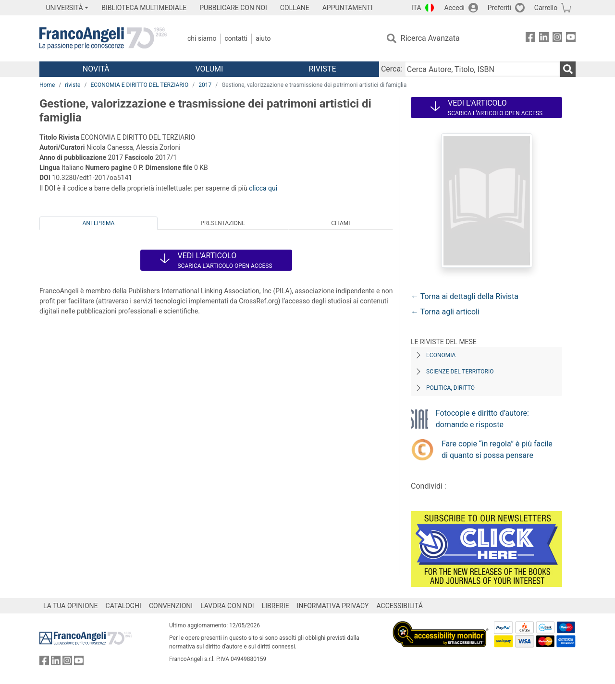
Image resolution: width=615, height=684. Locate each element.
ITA (416, 8)
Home (47, 85)
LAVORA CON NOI (227, 606)
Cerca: (392, 68)
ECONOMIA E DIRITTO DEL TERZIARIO (139, 85)
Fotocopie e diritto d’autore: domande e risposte (482, 418)
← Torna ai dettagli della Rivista (464, 296)
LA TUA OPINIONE (70, 606)
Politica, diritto (450, 387)
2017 (204, 85)
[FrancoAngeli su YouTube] (571, 38)
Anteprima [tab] (99, 223)
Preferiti (499, 8)
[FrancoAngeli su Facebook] (530, 38)
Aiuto (263, 38)
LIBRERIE (275, 606)
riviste (72, 85)
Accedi (454, 8)
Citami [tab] (340, 223)
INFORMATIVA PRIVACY (333, 606)
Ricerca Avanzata (430, 38)
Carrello (545, 8)
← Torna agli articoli (445, 311)
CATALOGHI (123, 606)
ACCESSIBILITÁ (400, 606)
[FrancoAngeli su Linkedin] (544, 38)
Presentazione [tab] (222, 223)
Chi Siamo (201, 38)
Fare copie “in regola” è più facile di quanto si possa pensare (497, 449)
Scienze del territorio (460, 371)
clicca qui (263, 188)
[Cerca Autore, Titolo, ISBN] (482, 69)
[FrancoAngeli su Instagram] (557, 38)
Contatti (235, 38)
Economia (440, 355)
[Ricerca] (568, 69)
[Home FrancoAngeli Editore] (103, 38)
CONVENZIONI (171, 606)
